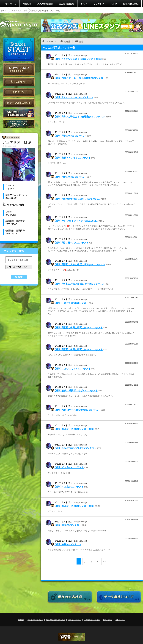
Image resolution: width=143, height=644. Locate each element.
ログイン (19, 92)
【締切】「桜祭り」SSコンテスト (70, 176)
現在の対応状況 (130, 3)
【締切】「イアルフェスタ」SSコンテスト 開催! (78, 59)
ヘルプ (113, 3)
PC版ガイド (19, 81)
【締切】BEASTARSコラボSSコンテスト (75, 448)
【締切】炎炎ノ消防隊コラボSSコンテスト (76, 390)
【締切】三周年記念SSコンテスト (71, 303)
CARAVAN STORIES (71, 637)
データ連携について (19, 102)
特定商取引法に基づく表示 (55, 619)
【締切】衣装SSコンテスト (68, 525)
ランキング (98, 3)
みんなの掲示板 (45, 3)
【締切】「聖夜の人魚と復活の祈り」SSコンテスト (80, 264)
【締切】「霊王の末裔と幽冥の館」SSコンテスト (79, 327)
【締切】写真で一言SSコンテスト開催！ (74, 429)
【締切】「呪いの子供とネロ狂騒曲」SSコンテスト (80, 116)
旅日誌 (67, 41)
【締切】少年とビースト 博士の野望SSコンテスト (80, 78)
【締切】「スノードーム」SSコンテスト (74, 97)
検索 (20, 277)
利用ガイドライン (74, 619)
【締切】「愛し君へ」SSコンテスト (72, 242)
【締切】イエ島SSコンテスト (69, 467)
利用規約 (21, 619)
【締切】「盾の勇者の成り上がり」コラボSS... (77, 198)
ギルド (83, 3)
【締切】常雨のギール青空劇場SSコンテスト (77, 409)
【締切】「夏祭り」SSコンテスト (70, 135)
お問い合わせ (107, 619)
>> (104, 561)
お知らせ (26, 3)
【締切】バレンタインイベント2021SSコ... (76, 220)
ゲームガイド (19, 123)
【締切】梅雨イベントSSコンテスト (73, 157)
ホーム (3, 10)
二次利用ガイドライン (92, 619)
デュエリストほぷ (19, 10)
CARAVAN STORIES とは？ (19, 113)
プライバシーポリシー (35, 619)
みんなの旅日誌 (66, 3)
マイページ (10, 3)
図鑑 (81, 41)
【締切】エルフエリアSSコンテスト (73, 368)
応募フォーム (120, 619)
